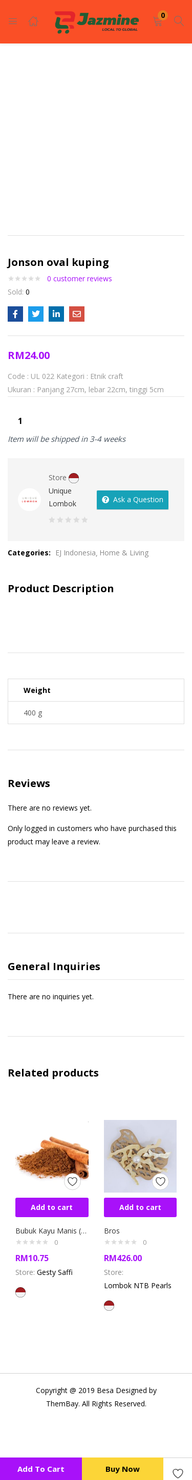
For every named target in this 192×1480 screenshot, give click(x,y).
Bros (112, 1231)
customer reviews (79, 278)
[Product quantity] (20, 421)
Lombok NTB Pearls (138, 1285)
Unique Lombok (62, 497)
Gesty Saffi (55, 1272)
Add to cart (41, 1469)
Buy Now (122, 1469)
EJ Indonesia (75, 552)
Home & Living (123, 552)
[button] (157, 21)
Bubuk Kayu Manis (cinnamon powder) (52, 1231)
